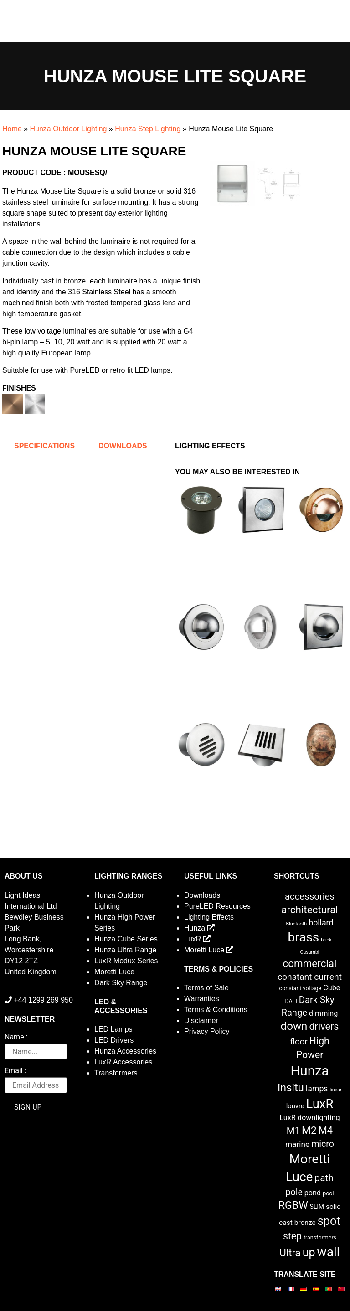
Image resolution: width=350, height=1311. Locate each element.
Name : (16, 1037)
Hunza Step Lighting (147, 129)
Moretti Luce (114, 972)
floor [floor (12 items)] (299, 1041)
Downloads (202, 895)
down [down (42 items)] (294, 1026)
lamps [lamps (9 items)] (317, 1088)
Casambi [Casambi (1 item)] (309, 952)
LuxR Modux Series (126, 961)
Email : (15, 1071)
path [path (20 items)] (324, 1177)
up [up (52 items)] (309, 1252)
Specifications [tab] (44, 446)
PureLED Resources (217, 906)
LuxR (197, 939)
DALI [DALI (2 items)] (291, 1000)
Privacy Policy (207, 1031)
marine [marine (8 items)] (297, 1144)
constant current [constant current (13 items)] (310, 977)
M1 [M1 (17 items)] (293, 1130)
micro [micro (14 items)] (322, 1144)
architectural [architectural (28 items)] (309, 909)
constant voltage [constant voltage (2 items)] (300, 988)
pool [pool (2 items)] (328, 1193)
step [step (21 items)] (292, 1236)
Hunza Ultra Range (125, 950)
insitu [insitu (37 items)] (291, 1087)
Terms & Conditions (215, 1009)
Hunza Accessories (125, 1051)
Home (12, 129)
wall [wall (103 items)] (328, 1252)
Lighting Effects (209, 917)
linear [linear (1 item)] (335, 1090)
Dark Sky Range (121, 983)
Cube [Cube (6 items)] (331, 987)
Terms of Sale (206, 988)
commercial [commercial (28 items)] (310, 963)
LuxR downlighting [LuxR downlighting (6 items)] (309, 1117)
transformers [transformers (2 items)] (320, 1237)
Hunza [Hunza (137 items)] (310, 1071)
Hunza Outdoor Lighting (68, 129)
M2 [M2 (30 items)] (309, 1130)
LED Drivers (114, 1040)
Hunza (199, 928)
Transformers (116, 1073)
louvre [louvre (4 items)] (295, 1106)
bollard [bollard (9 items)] (321, 922)
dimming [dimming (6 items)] (323, 1013)
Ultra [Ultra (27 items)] (290, 1253)
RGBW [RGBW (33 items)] (293, 1205)
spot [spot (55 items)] (329, 1221)
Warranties (201, 999)
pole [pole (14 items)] (293, 1192)
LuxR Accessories (123, 1062)
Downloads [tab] (122, 446)
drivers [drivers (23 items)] (324, 1026)
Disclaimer (201, 1020)
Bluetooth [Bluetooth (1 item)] (296, 924)
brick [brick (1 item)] (326, 940)
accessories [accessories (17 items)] (310, 896)
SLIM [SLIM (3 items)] (317, 1206)
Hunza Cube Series (126, 939)
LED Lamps (113, 1029)
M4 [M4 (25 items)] (326, 1130)
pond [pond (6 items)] (312, 1192)
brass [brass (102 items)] (303, 937)
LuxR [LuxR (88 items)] (320, 1104)
